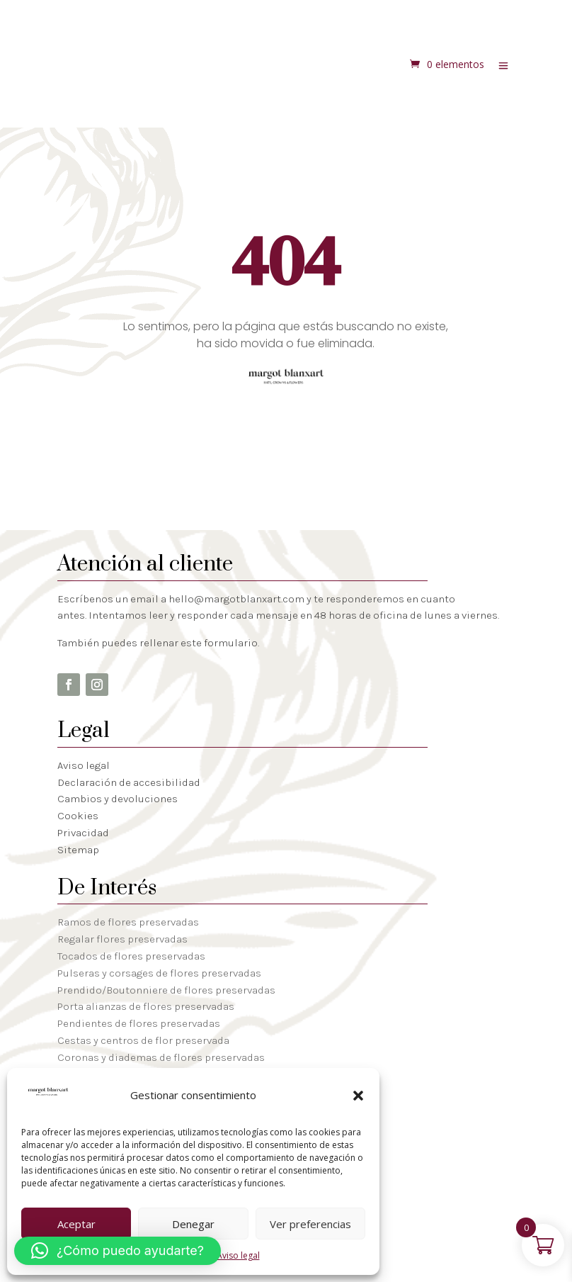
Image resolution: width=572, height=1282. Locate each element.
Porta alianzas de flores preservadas (145, 1006)
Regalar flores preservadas (122, 939)
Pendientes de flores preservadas (138, 1023)
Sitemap (78, 849)
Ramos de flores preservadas (128, 922)
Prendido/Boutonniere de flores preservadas (166, 990)
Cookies (77, 815)
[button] (358, 1096)
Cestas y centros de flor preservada (143, 1040)
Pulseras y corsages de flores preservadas (159, 973)
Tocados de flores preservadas (131, 956)
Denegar (193, 1224)
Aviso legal (238, 1255)
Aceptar (76, 1224)
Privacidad (83, 832)
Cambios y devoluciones (117, 798)
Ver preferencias (310, 1224)
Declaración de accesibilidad (128, 782)
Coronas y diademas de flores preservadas (161, 1057)
